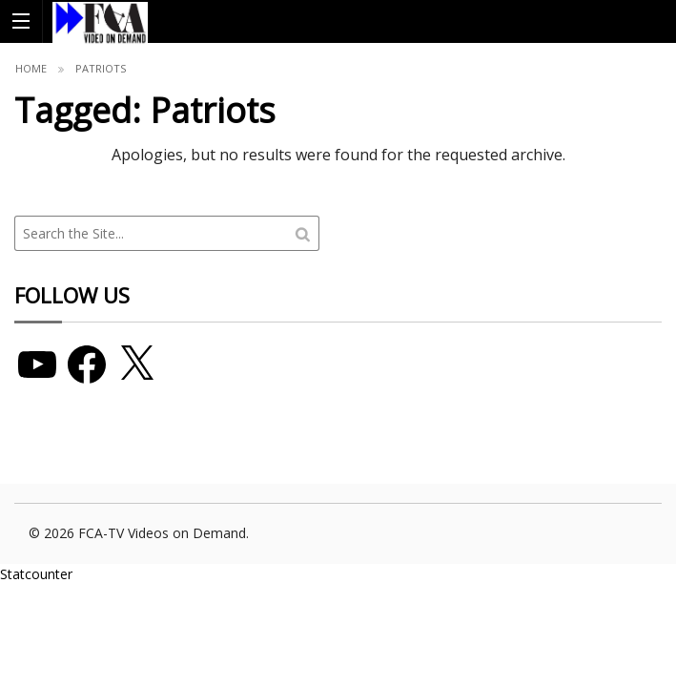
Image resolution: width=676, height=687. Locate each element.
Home (31, 68)
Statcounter (36, 574)
